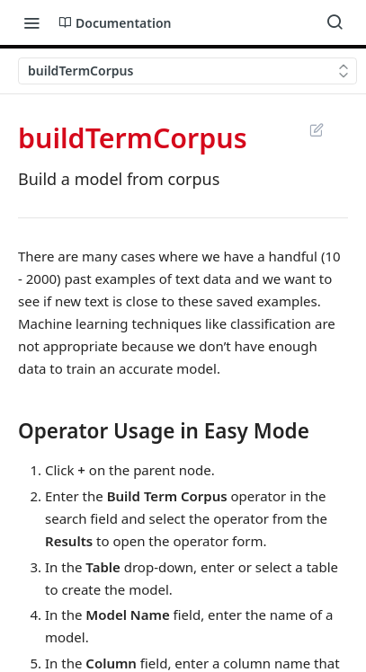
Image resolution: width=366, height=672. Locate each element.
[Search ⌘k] (334, 22)
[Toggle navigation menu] (31, 22)
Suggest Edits (316, 129)
